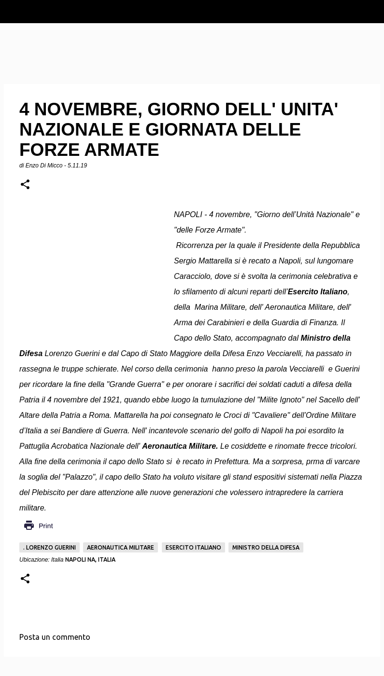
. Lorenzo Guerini (49, 547)
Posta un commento (54, 637)
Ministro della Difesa (265, 547)
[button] (25, 185)
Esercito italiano (193, 547)
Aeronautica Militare (120, 547)
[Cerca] (370, 11)
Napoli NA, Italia (90, 559)
